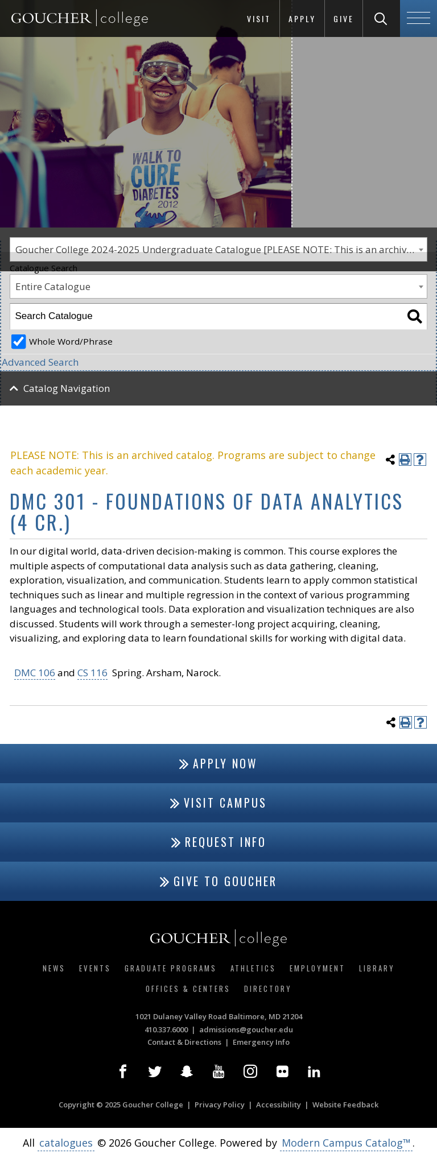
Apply (302, 18)
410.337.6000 (166, 1029)
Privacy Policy (220, 1104)
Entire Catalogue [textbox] (52, 286)
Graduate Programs (171, 968)
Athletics (253, 968)
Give (343, 18)
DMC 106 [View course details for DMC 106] (34, 672)
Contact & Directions (184, 1042)
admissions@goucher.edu (246, 1029)
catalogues (66, 1142)
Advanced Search (40, 362)
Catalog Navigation (66, 388)
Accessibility (278, 1104)
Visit (259, 18)
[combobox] (218, 286)
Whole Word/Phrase (71, 341)
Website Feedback (345, 1104)
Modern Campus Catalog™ (346, 1142)
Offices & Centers (188, 988)
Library (377, 968)
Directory (268, 988)
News (54, 968)
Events (95, 968)
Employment (317, 968)
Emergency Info (261, 1042)
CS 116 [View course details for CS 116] (92, 672)
